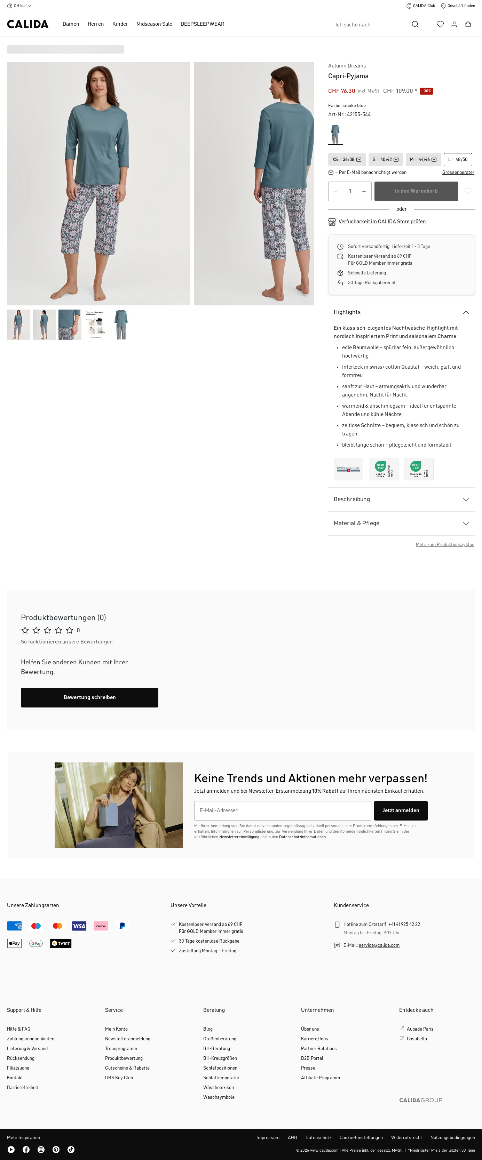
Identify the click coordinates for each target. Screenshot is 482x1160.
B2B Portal (312, 1058)
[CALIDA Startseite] (28, 24)
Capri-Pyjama (348, 76)
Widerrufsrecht (406, 1137)
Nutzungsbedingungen (452, 1137)
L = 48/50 (458, 159)
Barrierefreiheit (22, 1087)
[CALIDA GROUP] (437, 1111)
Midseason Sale (154, 24)
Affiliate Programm (320, 1077)
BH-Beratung (216, 1048)
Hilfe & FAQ (19, 1029)
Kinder (120, 24)
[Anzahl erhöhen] (364, 191)
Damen (71, 24)
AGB (292, 1137)
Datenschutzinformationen (302, 837)
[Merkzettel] (440, 24)
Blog (208, 1029)
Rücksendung (20, 1058)
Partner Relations (319, 1048)
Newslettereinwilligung (239, 837)
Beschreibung (352, 499)
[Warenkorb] (468, 24)
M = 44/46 (423, 159)
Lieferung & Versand (27, 1048)
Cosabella (417, 1039)
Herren (96, 24)
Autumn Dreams (347, 66)
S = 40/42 (386, 159)
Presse (308, 1068)
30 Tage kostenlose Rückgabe (209, 941)
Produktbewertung (124, 1058)
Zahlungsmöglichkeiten (30, 1039)
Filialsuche (18, 1068)
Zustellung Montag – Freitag (207, 951)
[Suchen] (415, 24)
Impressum (267, 1137)
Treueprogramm (121, 1048)
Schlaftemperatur (221, 1077)
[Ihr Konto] (454, 24)
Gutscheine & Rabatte (127, 1068)
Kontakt (15, 1077)
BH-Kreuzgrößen (220, 1058)
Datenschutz (318, 1137)
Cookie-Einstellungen (361, 1137)
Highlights (347, 312)
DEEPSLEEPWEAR (202, 24)
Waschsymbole (219, 1097)
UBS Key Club (119, 1077)
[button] (458, 172)
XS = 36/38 (347, 159)
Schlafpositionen (220, 1068)
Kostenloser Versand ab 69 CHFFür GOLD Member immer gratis (211, 928)
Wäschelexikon (218, 1087)
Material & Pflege (356, 523)
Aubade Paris (420, 1029)
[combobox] (368, 24)
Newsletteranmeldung (127, 1039)
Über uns (310, 1029)
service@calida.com (379, 945)
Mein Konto (116, 1029)
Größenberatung (219, 1039)
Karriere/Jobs (314, 1039)
